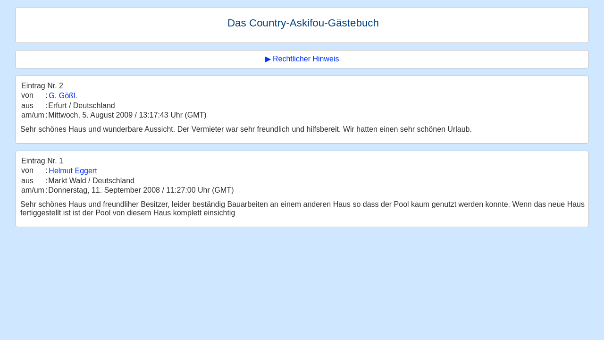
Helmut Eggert (73, 171)
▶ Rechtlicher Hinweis (302, 59)
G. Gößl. (63, 96)
